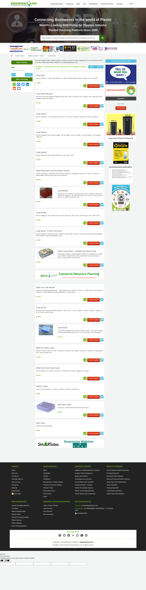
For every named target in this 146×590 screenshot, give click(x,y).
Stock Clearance (112, 485)
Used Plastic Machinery (114, 491)
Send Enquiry (121, 108)
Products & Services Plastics (52, 485)
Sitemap (14, 488)
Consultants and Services (83, 479)
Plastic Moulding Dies (19, 511)
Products (69, 4)
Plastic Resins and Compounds (85, 493)
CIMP (45, 496)
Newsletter (46, 473)
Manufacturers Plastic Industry (53, 482)
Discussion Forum (49, 491)
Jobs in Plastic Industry (50, 505)
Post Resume (47, 511)
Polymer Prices (107, 4)
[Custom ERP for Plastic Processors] (36, 49)
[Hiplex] (70, 48)
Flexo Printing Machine (19, 526)
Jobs (78, 4)
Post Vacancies (48, 514)
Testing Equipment (113, 488)
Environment (47, 493)
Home (14, 470)
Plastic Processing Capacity (84, 488)
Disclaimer (15, 485)
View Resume (47, 508)
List (92, 67)
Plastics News (16, 514)
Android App (16, 491)
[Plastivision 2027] (110, 49)
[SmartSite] (69, 443)
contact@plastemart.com (89, 505)
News (45, 470)
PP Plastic (15, 508)
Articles (45, 476)
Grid (99, 67)
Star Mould (121, 104)
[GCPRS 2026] (83, 49)
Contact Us (15, 476)
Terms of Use (16, 482)
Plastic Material (17, 523)
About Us (15, 473)
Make (13, 67)
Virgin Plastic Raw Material (115, 493)
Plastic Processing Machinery (84, 491)
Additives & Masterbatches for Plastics (87, 470)
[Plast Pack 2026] (97, 49)
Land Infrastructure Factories (84, 482)
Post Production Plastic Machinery (118, 470)
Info (84, 4)
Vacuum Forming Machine (20, 517)
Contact (119, 4)
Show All (28, 75)
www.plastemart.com (86, 542)
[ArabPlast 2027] (56, 49)
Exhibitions (93, 4)
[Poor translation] (7, 560)
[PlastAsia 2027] (16, 49)
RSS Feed (16, 493)
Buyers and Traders (81, 476)
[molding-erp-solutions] (69, 275)
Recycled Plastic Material (115, 476)
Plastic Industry (17, 520)
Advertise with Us (17, 479)
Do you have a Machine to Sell (121, 61)
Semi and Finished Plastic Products (118, 479)
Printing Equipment (113, 473)
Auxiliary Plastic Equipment (84, 473)
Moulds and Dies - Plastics (36, 56)
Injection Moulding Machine (20, 505)
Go (13, 75)
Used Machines (56, 4)
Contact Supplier (93, 86)
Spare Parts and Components (116, 482)
